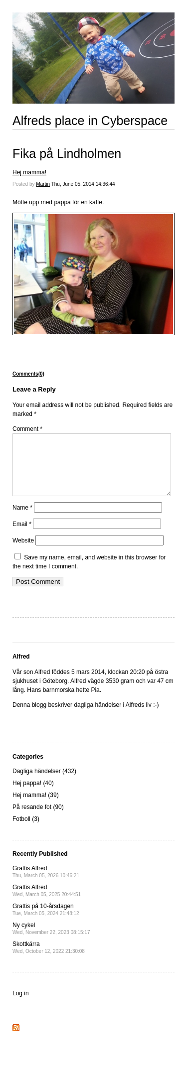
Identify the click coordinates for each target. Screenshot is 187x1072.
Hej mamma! (29, 172)
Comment (27, 428)
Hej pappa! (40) (33, 795)
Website (23, 552)
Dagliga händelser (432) (44, 783)
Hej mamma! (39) (35, 807)
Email (21, 536)
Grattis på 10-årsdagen (45, 921)
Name (22, 519)
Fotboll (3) (25, 830)
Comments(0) (28, 374)
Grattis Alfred (45, 883)
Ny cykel (51, 940)
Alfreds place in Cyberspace (90, 121)
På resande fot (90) (38, 818)
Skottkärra (48, 959)
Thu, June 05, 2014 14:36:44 (83, 184)
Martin (43, 184)
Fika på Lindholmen (66, 153)
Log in (20, 1005)
